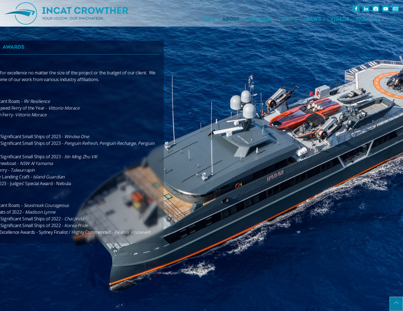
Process (261, 19)
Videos (340, 19)
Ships (289, 19)
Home (208, 19)
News (313, 19)
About (231, 19)
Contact (368, 19)
